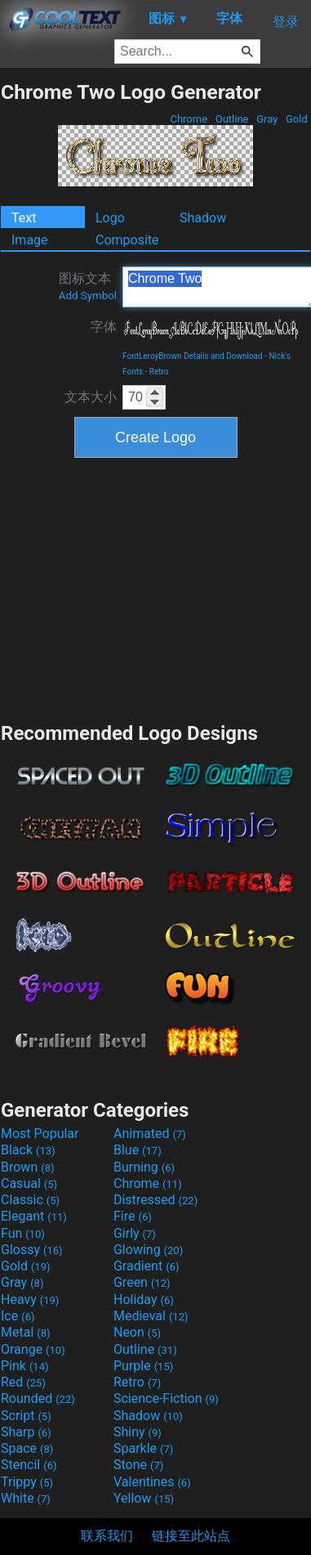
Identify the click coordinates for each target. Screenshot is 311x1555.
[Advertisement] (156, 587)
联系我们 (107, 1536)
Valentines (152, 1482)
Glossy (32, 1249)
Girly (134, 1233)
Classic (30, 1200)
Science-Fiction (166, 1398)
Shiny (137, 1432)
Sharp (26, 1432)
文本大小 (90, 397)
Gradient (146, 1266)
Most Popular (40, 1133)
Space (27, 1448)
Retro (159, 371)
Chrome (188, 119)
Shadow (203, 218)
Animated (149, 1133)
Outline (232, 119)
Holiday (143, 1299)
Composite (127, 240)
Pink (25, 1366)
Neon (137, 1332)
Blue (137, 1150)
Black (28, 1150)
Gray (267, 119)
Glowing (148, 1249)
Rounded (38, 1398)
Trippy (27, 1482)
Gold (296, 119)
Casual (29, 1183)
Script (26, 1415)
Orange (33, 1349)
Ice (17, 1316)
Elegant (34, 1216)
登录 (286, 21)
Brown (27, 1167)
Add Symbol (88, 295)
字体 (104, 326)
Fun (23, 1233)
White (26, 1498)
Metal (26, 1332)
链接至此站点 (191, 1536)
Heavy (30, 1299)
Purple (143, 1366)
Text (23, 218)
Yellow (143, 1498)
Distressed (155, 1200)
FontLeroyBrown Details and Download (192, 356)
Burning (144, 1167)
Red (23, 1382)
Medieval (151, 1316)
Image (29, 240)
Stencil (28, 1464)
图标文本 (88, 286)
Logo (110, 218)
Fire (132, 1216)
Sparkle (143, 1448)
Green (142, 1282)
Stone (138, 1464)
